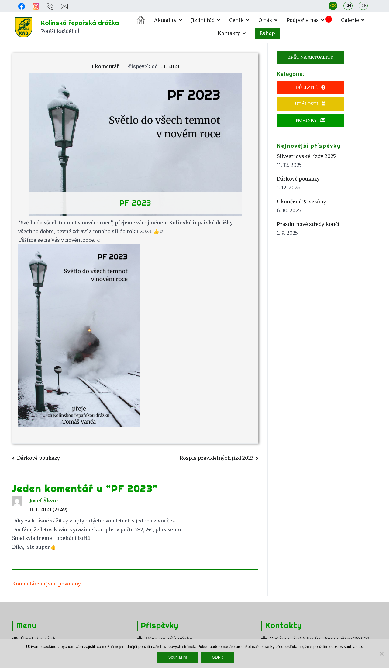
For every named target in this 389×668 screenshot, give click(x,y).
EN (348, 5)
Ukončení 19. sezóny (301, 202)
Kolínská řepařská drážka (80, 22)
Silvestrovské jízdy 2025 (306, 156)
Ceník (236, 20)
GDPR (218, 657)
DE (363, 5)
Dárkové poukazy (38, 458)
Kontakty (229, 33)
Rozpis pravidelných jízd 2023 (216, 458)
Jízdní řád (203, 20)
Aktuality (165, 20)
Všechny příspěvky (164, 639)
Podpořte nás (303, 20)
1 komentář (105, 66)
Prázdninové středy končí (308, 224)
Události (310, 104)
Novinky (310, 120)
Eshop (267, 33)
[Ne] (381, 654)
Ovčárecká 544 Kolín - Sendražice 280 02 (315, 639)
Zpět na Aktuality (310, 57)
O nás (265, 20)
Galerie (350, 20)
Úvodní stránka (140, 20)
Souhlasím (178, 657)
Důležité (310, 87)
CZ (333, 5)
